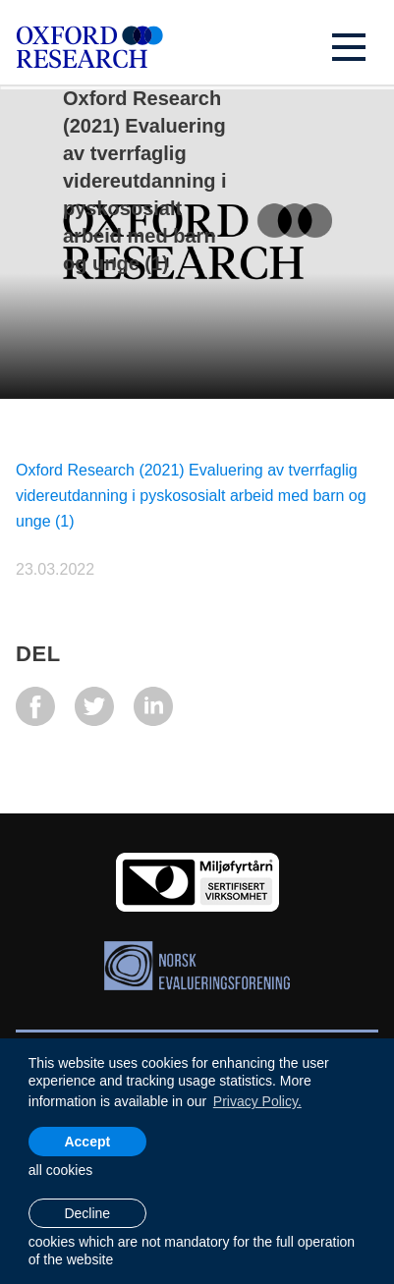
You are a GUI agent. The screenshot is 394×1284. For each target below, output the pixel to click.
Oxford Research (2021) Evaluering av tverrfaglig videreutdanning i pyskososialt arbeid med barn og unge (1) (191, 496)
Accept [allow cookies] (87, 1141)
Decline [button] (87, 1213)
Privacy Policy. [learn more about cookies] (257, 1101)
